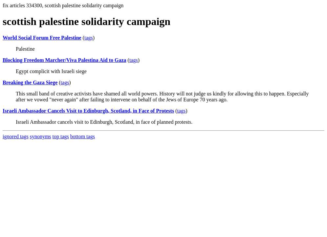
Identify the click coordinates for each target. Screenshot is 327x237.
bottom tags (82, 136)
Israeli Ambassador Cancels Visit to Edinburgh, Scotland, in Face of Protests (88, 111)
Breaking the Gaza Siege (30, 82)
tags (88, 37)
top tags (61, 136)
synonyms (40, 136)
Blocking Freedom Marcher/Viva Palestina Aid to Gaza (64, 60)
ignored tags (16, 136)
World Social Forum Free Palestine (42, 37)
